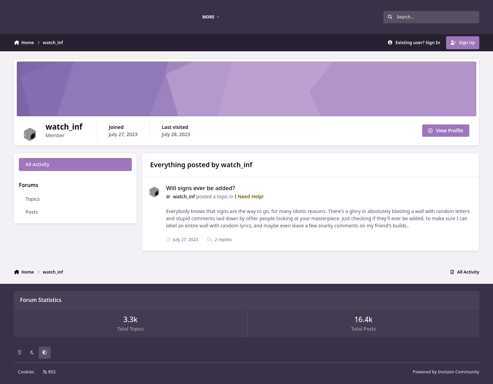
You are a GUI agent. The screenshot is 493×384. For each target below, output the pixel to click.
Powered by (446, 372)
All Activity (37, 164)
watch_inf (184, 196)
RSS (49, 372)
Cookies (26, 372)
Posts (32, 212)
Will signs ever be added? (200, 188)
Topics (33, 199)
